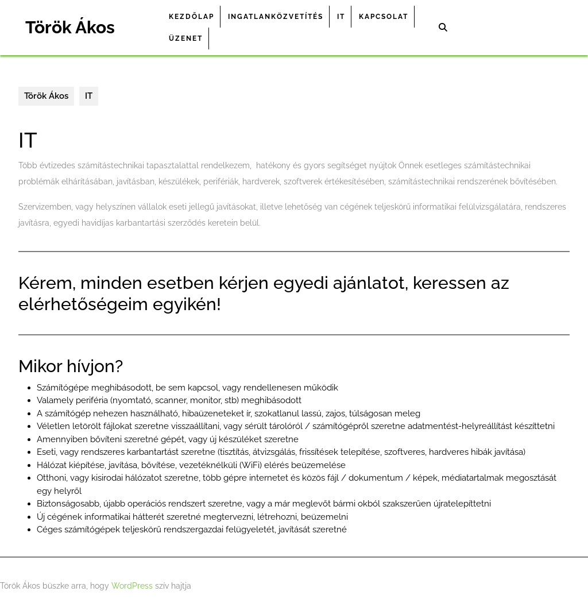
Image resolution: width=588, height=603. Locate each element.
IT (341, 17)
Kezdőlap (191, 17)
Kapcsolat (383, 17)
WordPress (132, 585)
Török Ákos (70, 27)
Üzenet (186, 38)
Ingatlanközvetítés (275, 17)
